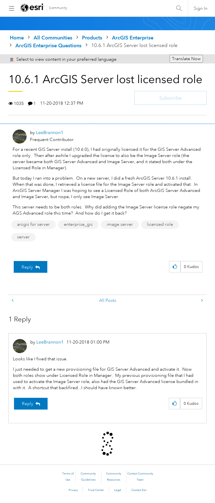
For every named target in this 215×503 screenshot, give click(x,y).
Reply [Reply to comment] (27, 403)
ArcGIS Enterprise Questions (48, 45)
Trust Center (96, 490)
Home (17, 38)
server (23, 237)
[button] (174, 266)
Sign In (200, 8)
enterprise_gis (78, 224)
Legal (117, 490)
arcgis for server (33, 224)
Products (92, 38)
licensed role (160, 224)
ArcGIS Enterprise (132, 38)
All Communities (53, 38)
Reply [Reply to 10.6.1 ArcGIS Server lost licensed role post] (27, 267)
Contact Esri (139, 490)
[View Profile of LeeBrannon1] (49, 132)
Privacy (73, 490)
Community (58, 8)
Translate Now (186, 59)
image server (120, 224)
